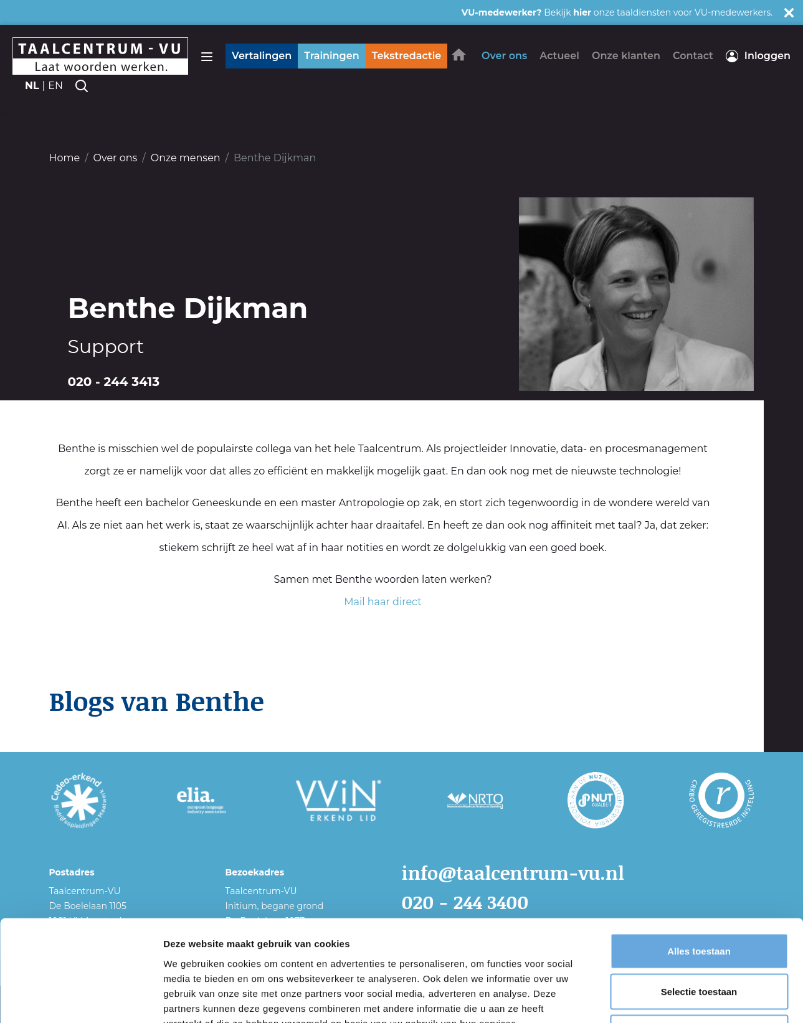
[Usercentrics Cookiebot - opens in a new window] (80, 998)
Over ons (115, 158)
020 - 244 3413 (114, 381)
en (55, 86)
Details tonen (673, 998)
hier (582, 12)
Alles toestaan (699, 859)
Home (64, 158)
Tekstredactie (407, 56)
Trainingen (331, 56)
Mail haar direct (382, 602)
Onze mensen (186, 158)
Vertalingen (262, 56)
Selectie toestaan (699, 900)
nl (32, 86)
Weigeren (699, 941)
